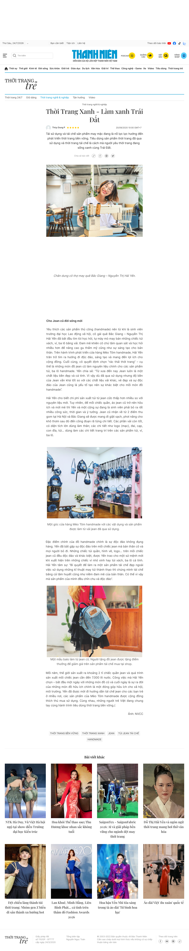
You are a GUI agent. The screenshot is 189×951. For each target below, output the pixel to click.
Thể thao (115, 68)
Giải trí (104, 68)
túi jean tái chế (128, 733)
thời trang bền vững (64, 733)
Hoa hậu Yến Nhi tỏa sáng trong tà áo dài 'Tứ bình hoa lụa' (117, 907)
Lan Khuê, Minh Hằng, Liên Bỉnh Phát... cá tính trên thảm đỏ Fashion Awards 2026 (71, 909)
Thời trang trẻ (175, 68)
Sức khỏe (54, 68)
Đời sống (43, 68)
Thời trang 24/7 (13, 97)
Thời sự (13, 68)
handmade (95, 739)
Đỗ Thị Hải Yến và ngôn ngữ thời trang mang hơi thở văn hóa (164, 827)
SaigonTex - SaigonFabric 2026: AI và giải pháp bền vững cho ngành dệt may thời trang (117, 829)
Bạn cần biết (57, 43)
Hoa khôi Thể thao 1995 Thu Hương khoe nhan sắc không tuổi (71, 827)
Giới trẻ (65, 68)
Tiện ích (70, 43)
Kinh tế (33, 68)
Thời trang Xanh (93, 733)
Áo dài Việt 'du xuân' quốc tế (164, 902)
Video (151, 68)
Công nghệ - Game (131, 68)
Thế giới (23, 68)
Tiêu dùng (161, 68)
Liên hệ (81, 43)
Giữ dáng (31, 97)
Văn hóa (95, 68)
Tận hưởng (79, 97)
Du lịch (85, 68)
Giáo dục (75, 68)
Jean (111, 733)
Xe (144, 68)
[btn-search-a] (14, 56)
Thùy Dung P (58, 127)
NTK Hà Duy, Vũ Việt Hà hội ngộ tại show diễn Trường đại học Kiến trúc (25, 827)
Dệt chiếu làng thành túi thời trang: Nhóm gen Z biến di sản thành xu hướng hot (25, 907)
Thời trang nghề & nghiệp (54, 97)
